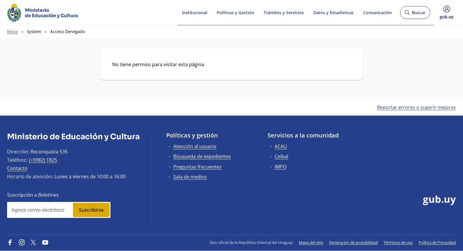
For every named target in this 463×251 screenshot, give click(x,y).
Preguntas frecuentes (197, 166)
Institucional (194, 12)
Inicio (12, 31)
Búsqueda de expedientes (202, 156)
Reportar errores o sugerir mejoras (416, 107)
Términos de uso (398, 242)
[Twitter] (33, 242)
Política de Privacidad (437, 242)
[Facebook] (10, 242)
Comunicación (377, 12)
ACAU (281, 146)
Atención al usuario (194, 146)
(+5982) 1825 (43, 160)
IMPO (280, 166)
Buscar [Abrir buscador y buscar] (415, 14)
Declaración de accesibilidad (353, 242)
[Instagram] (22, 242)
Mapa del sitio (311, 242)
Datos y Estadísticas (333, 12)
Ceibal (281, 156)
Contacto (17, 168)
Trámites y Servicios (284, 12)
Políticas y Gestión (235, 12)
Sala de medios (190, 177)
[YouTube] (45, 242)
